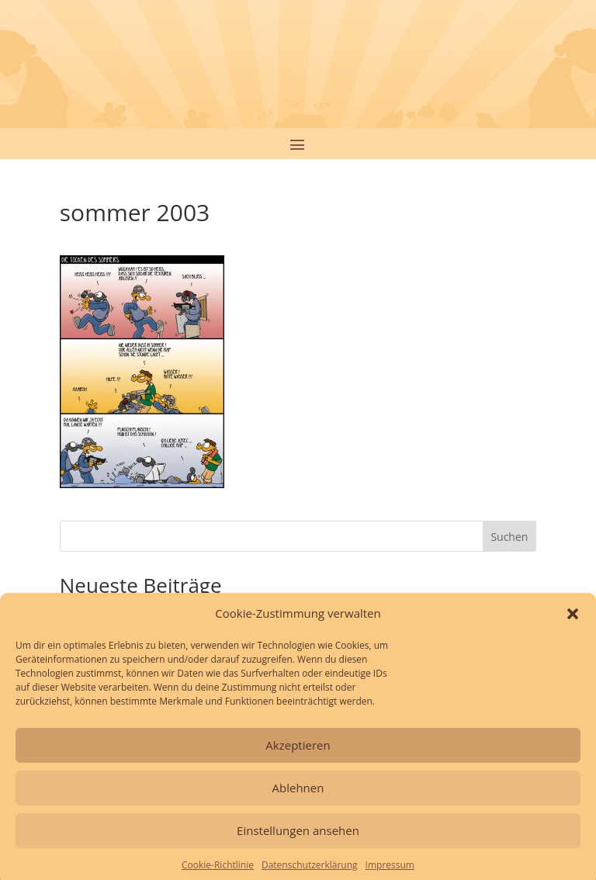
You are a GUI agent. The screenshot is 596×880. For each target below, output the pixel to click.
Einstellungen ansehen (298, 839)
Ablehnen (298, 797)
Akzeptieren (297, 754)
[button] (572, 623)
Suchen (509, 536)
